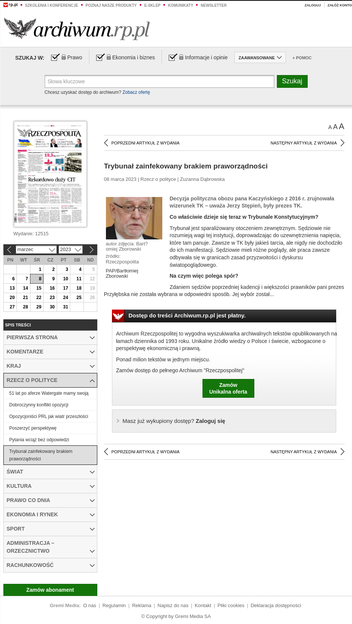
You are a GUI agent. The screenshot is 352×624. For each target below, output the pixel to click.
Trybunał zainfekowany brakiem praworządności (41, 455)
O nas (89, 605)
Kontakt (203, 605)
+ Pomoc (302, 58)
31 (65, 307)
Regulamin (114, 605)
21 (25, 297)
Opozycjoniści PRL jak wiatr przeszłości (48, 416)
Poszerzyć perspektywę (33, 428)
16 (52, 288)
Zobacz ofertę (136, 92)
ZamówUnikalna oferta (228, 388)
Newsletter (214, 5)
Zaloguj (313, 5)
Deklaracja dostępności (276, 605)
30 (52, 307)
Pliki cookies (231, 605)
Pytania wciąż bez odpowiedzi (39, 439)
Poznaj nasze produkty (111, 5)
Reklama (141, 605)
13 (12, 288)
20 (12, 297)
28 (25, 307)
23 (52, 297)
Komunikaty (180, 5)
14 (25, 288)
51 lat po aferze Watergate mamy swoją (49, 393)
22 (38, 297)
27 (12, 307)
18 (79, 288)
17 (65, 288)
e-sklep (152, 5)
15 (38, 288)
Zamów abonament (50, 590)
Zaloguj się (173, 421)
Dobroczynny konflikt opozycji (38, 404)
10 (65, 278)
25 (79, 297)
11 (79, 278)
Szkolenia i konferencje (51, 5)
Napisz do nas (172, 605)
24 (65, 297)
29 (38, 307)
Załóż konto (340, 5)
